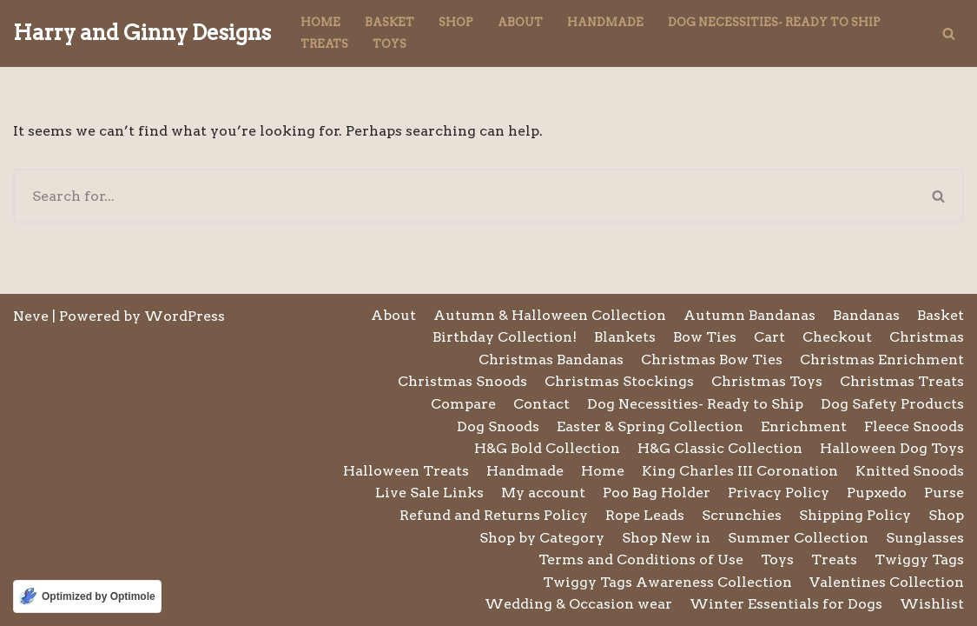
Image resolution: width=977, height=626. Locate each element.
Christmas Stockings (619, 381)
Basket (389, 22)
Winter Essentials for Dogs (786, 604)
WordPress (184, 316)
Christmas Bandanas (551, 359)
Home (320, 22)
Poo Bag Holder (656, 492)
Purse (944, 492)
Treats (324, 43)
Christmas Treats (902, 381)
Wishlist (932, 604)
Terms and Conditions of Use (640, 559)
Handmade (605, 22)
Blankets (625, 337)
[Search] (948, 33)
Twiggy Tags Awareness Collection (667, 582)
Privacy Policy (778, 492)
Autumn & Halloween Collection (549, 315)
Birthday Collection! (504, 337)
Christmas (926, 337)
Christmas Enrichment (882, 359)
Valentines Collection (886, 582)
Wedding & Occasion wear (578, 604)
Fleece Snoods (914, 426)
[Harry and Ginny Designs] (142, 33)
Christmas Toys (766, 381)
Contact (541, 404)
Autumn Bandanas (749, 315)
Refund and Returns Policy (493, 515)
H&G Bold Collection (547, 448)
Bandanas (866, 315)
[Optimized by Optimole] (87, 596)
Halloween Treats (406, 471)
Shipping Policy (855, 515)
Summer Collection (798, 537)
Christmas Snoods (462, 381)
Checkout (837, 337)
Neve (31, 316)
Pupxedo (877, 492)
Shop (456, 22)
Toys (389, 43)
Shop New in (666, 537)
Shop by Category (541, 537)
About (520, 22)
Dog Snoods (498, 426)
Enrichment (804, 426)
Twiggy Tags (919, 559)
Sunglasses (925, 537)
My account (543, 492)
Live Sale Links (429, 492)
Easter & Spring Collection (650, 426)
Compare (463, 404)
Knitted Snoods (909, 471)
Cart (769, 337)
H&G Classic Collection (719, 448)
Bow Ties (704, 337)
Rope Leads (644, 515)
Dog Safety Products (892, 404)
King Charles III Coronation (740, 471)
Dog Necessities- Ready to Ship (774, 22)
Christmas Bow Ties (711, 359)
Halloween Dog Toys (892, 448)
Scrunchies (742, 515)
